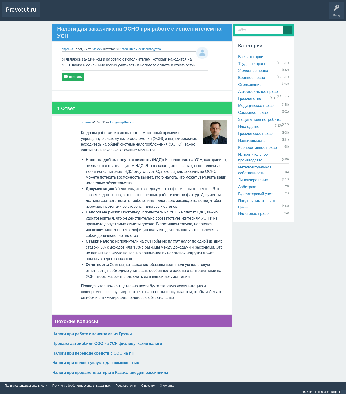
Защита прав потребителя (261, 119)
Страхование (249, 84)
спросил (67, 49)
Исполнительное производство (140, 49)
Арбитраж (247, 187)
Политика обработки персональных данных (81, 385)
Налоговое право (253, 213)
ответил (86, 122)
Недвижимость (251, 140)
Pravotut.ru (21, 9)
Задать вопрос (91, 13)
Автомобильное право (258, 91)
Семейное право (253, 112)
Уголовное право (253, 70)
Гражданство (249, 98)
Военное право (251, 77)
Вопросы (49, 13)
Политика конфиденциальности (26, 385)
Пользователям (125, 385)
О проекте (148, 385)
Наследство (248, 126)
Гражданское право (255, 133)
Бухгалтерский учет (255, 194)
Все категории (250, 56)
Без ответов (68, 13)
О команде (167, 385)
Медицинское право (256, 105)
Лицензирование (253, 180)
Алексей (97, 49)
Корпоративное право (257, 147)
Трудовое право (252, 63)
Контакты (112, 13)
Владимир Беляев (122, 122)
